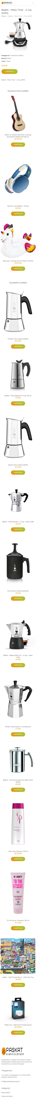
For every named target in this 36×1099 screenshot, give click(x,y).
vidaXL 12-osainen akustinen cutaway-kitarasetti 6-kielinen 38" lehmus (18, 136)
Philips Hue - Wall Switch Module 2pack (18, 1025)
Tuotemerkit (14, 55)
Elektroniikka (5, 1093)
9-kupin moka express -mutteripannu (18, 727)
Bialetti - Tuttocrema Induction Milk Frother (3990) (18, 781)
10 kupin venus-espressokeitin (18, 339)
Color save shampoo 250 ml (18, 851)
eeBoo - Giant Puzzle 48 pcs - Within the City (18, 977)
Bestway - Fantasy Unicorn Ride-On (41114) (18, 261)
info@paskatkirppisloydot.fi (10, 1081)
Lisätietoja (9, 71)
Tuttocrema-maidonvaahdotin (18, 591)
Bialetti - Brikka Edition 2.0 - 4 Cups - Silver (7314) (18, 656)
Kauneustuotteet (7, 1096)
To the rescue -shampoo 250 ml (18, 920)
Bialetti (21, 55)
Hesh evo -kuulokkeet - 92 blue (18, 206)
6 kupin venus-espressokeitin (18, 465)
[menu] (33, 3)
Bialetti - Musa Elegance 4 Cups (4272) (18, 396)
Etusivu (3, 16)
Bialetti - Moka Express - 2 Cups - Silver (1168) (18, 522)
